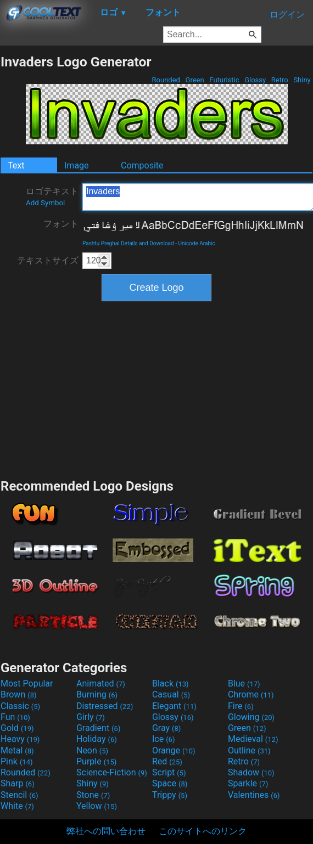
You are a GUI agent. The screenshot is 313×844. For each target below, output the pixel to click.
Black (170, 683)
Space (169, 783)
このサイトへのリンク (203, 831)
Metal (17, 750)
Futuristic (224, 80)
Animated (100, 683)
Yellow (96, 806)
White (17, 806)
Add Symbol (45, 203)
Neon (92, 750)
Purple (96, 761)
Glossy (255, 80)
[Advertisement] (156, 388)
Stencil (19, 795)
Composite (142, 165)
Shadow (251, 772)
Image (76, 165)
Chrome (251, 694)
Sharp (18, 783)
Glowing (251, 717)
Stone (93, 795)
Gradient (98, 728)
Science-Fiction (111, 772)
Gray (166, 728)
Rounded (166, 80)
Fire (241, 706)
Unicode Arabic (196, 243)
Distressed (104, 706)
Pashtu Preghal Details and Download (128, 243)
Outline (249, 750)
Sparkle (248, 783)
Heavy (20, 739)
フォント (61, 223)
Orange (173, 750)
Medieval (253, 739)
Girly (90, 717)
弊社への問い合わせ (106, 831)
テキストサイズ (48, 260)
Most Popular (27, 683)
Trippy (169, 795)
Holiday (96, 739)
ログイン (287, 14)
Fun (15, 717)
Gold (17, 728)
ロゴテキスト (52, 196)
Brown (18, 694)
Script (169, 772)
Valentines (254, 795)
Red (167, 761)
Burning (97, 694)
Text (16, 165)
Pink (17, 761)
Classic (20, 706)
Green (194, 80)
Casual (171, 694)
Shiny (302, 80)
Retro (280, 80)
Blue (244, 683)
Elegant (174, 706)
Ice (163, 739)
